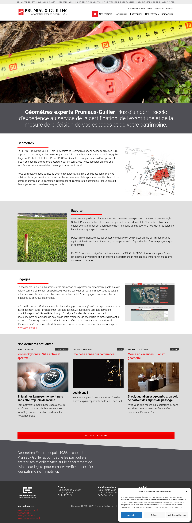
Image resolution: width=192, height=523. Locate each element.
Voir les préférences (177, 515)
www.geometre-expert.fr (28, 518)
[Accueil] (95, 14)
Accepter (131, 515)
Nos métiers (105, 14)
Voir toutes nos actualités (96, 435)
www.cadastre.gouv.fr (27, 510)
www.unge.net (24, 513)
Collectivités (152, 14)
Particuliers (121, 14)
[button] (186, 491)
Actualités (159, 8)
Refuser (154, 515)
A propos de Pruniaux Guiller (140, 8)
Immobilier (167, 14)
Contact (169, 8)
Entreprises (136, 14)
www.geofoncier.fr (27, 327)
